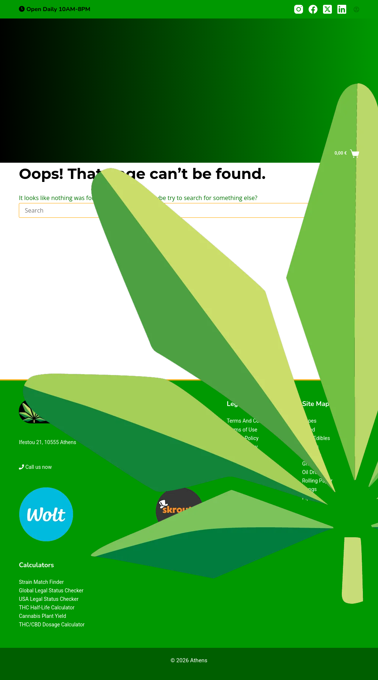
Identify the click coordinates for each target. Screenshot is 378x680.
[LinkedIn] (341, 9)
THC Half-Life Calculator (47, 607)
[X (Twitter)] (327, 9)
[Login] (356, 9)
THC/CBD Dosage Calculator (52, 624)
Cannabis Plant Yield (42, 616)
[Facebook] (313, 9)
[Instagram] (298, 9)
